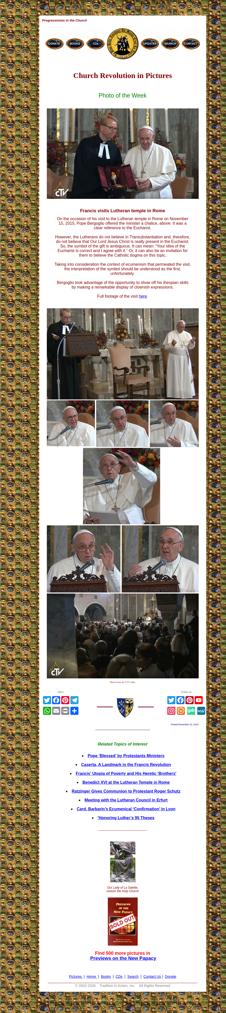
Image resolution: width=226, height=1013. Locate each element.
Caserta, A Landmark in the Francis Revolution (126, 764)
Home (92, 976)
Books (106, 976)
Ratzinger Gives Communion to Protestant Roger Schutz (126, 791)
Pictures (76, 976)
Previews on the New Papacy (123, 958)
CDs (119, 976)
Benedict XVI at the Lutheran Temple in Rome (126, 782)
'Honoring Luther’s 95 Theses (126, 818)
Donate (170, 976)
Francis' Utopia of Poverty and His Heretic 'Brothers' (126, 773)
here (143, 296)
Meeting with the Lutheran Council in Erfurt (126, 800)
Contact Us (152, 976)
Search (132, 976)
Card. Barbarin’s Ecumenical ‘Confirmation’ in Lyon (126, 809)
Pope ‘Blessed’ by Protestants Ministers (126, 756)
